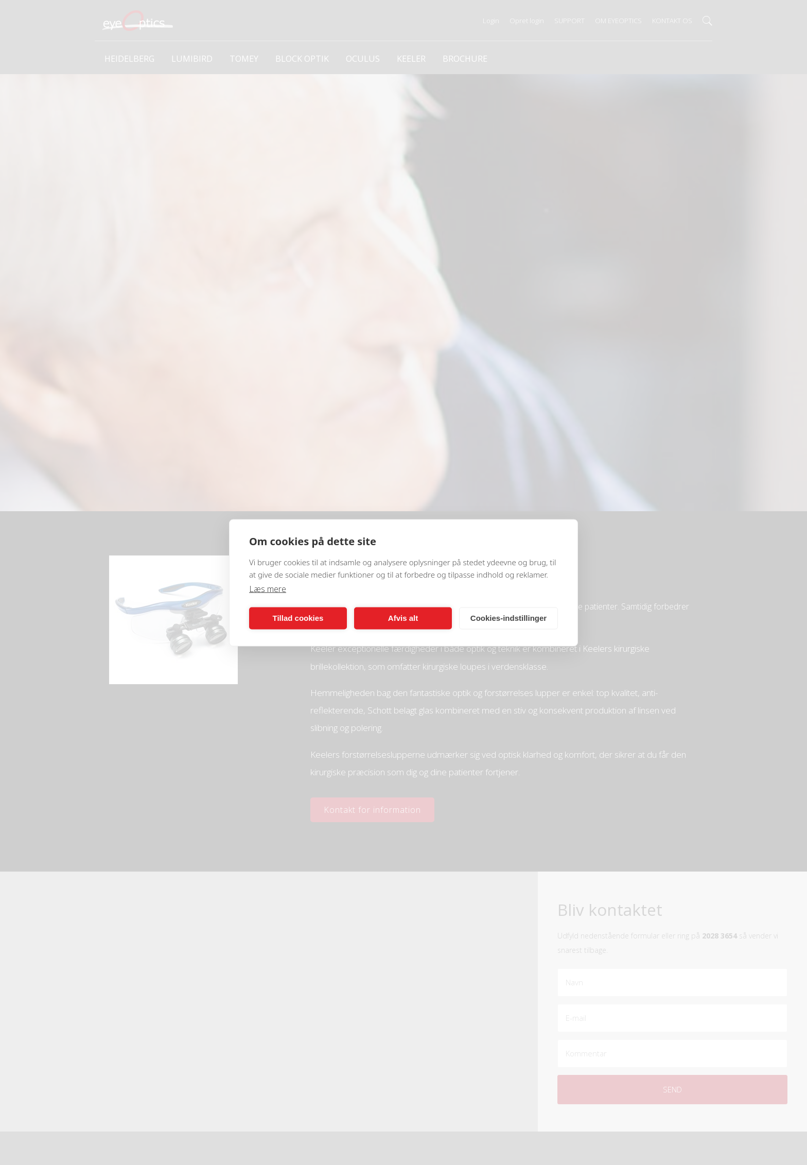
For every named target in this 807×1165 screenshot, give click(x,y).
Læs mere (267, 588)
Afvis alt (403, 618)
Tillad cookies (298, 618)
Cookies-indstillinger (508, 618)
